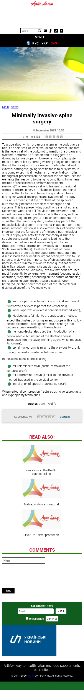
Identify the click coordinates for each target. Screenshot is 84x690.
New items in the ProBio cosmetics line (41, 489)
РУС (35, 43)
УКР (44, 43)
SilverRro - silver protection (41, 552)
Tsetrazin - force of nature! (41, 522)
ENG (54, 43)
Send (8, 620)
